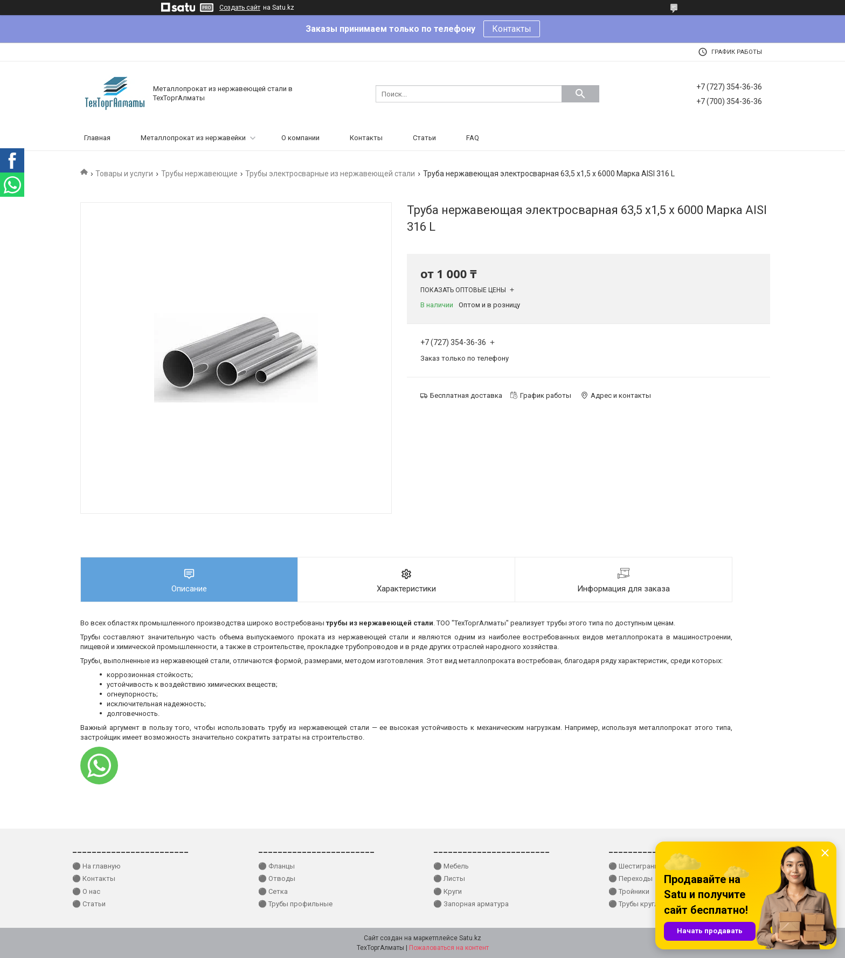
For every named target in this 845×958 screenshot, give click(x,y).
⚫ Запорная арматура (471, 904)
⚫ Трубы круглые (638, 904)
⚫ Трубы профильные (295, 904)
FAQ (472, 138)
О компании (300, 138)
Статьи (424, 138)
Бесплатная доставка (466, 395)
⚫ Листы (449, 878)
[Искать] (580, 93)
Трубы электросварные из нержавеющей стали (330, 173)
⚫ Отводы (276, 878)
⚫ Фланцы (276, 866)
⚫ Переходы (630, 878)
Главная (97, 138)
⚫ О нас (86, 891)
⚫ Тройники (628, 891)
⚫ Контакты (93, 878)
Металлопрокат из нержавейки (193, 138)
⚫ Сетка (273, 891)
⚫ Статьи (89, 904)
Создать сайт (239, 7)
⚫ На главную (96, 866)
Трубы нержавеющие (199, 173)
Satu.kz (470, 938)
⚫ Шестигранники (638, 866)
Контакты (511, 29)
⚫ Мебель (451, 866)
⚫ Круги (447, 891)
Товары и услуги (124, 173)
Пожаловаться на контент (449, 948)
